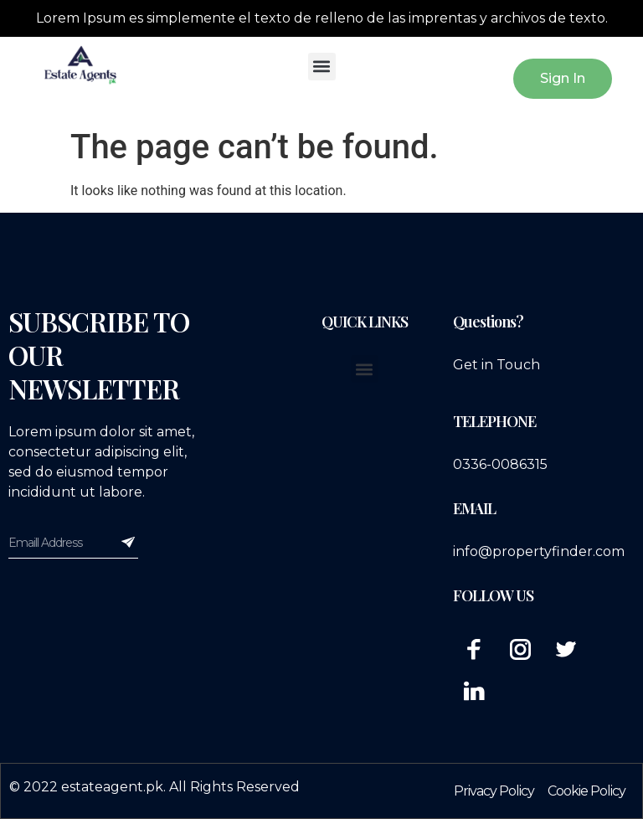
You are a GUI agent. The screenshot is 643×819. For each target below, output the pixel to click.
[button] (322, 66)
